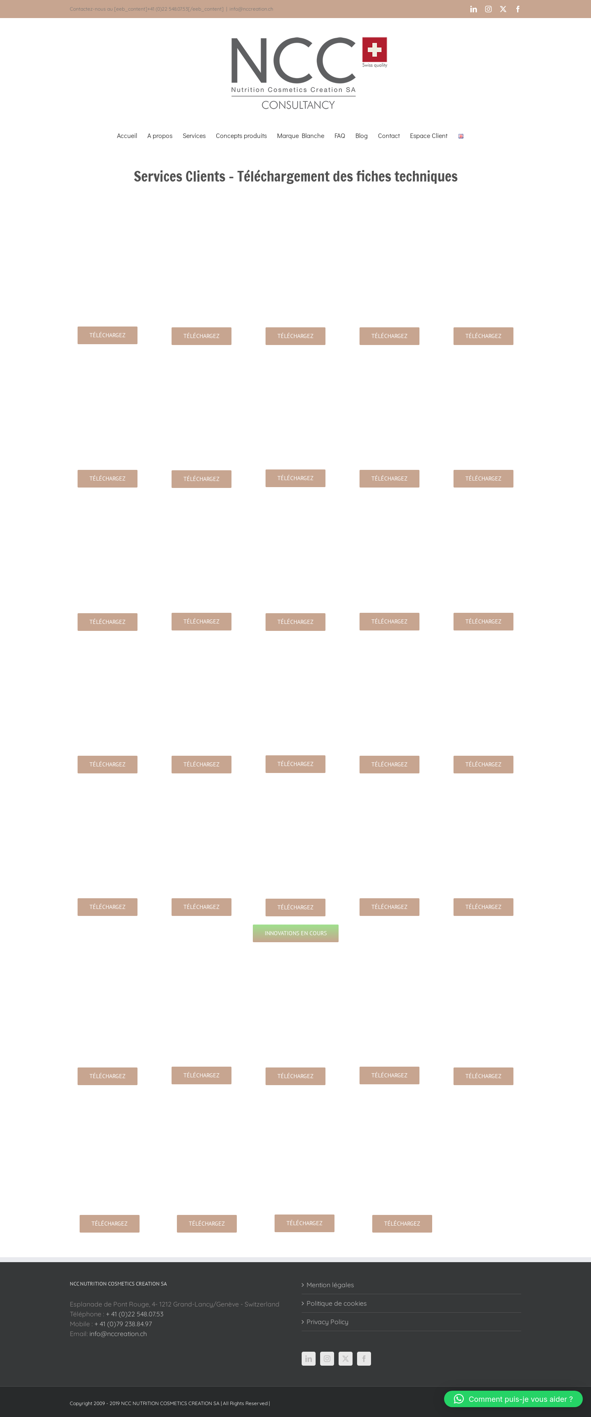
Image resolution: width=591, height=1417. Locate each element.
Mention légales (330, 1285)
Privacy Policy (327, 1322)
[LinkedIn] (309, 1359)
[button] (513, 1399)
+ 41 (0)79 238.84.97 (123, 1324)
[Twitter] (346, 1359)
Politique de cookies (337, 1303)
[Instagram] (327, 1359)
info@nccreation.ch (251, 9)
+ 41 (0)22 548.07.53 (134, 1314)
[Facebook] (364, 1359)
